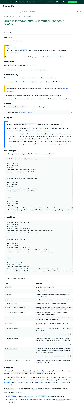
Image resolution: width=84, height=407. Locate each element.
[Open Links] (80, 6)
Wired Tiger (41, 371)
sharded (37, 70)
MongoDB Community (15, 99)
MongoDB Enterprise (15, 95)
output (48, 396)
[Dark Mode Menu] (80, 11)
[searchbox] (47, 11)
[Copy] (71, 112)
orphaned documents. (42, 131)
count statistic (28, 396)
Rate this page (8, 37)
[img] (5, 41)
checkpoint (13, 380)
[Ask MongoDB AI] (77, 11)
